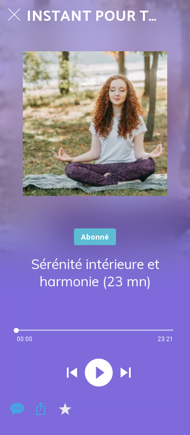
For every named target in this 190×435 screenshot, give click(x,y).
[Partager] (40, 408)
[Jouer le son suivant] (126, 373)
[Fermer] (14, 14)
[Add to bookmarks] (65, 408)
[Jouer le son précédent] (72, 373)
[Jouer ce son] (99, 373)
